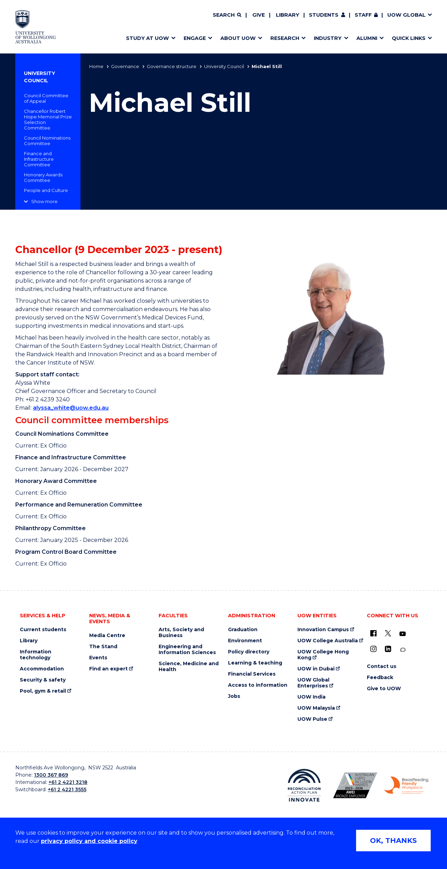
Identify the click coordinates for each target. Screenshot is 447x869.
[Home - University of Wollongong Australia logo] (35, 26)
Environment (245, 641)
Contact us (381, 666)
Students (323, 15)
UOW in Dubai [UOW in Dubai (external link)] (316, 669)
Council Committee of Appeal (46, 98)
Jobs (234, 696)
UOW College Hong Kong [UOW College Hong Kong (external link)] (323, 655)
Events (98, 658)
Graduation (243, 630)
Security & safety (43, 680)
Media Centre (107, 635)
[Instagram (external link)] (373, 648)
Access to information (257, 685)
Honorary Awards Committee (43, 177)
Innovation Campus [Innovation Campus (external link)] (323, 630)
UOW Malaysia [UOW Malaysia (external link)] (316, 708)
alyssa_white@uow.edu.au (71, 407)
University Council (224, 66)
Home (96, 66)
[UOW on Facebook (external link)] (373, 633)
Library (287, 15)
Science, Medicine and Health (189, 666)
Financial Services (252, 674)
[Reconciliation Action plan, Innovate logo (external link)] (304, 785)
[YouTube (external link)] (402, 634)
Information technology (35, 655)
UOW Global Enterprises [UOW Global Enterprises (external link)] (313, 683)
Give (258, 15)
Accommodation (42, 669)
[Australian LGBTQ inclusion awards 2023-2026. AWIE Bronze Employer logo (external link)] (355, 785)
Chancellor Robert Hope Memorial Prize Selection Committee (48, 119)
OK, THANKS (393, 840)
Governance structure (171, 66)
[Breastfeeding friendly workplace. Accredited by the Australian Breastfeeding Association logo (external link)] (406, 785)
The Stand (103, 647)
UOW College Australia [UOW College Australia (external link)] (327, 641)
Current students (43, 630)
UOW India (311, 697)
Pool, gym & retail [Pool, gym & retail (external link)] (43, 691)
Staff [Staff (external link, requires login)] (363, 15)
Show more (44, 201)
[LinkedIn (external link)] (388, 648)
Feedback (380, 677)
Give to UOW (384, 689)
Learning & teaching (255, 663)
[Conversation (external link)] (402, 649)
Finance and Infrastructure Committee (39, 159)
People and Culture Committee (46, 193)
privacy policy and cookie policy (89, 841)
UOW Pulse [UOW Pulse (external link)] (312, 719)
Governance (125, 66)
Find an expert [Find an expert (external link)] (108, 669)
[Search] (227, 15)
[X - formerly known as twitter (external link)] (388, 633)
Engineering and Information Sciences (187, 649)
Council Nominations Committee (47, 140)
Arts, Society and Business (181, 632)
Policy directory (248, 652)
